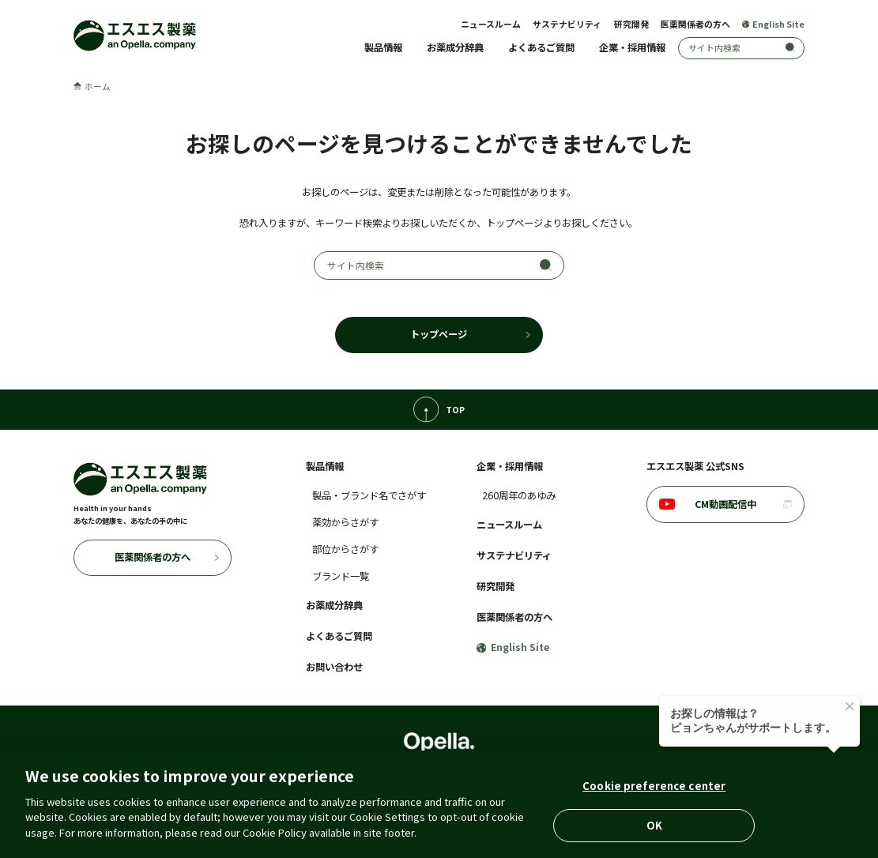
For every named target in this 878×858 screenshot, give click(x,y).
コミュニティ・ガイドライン (573, 791)
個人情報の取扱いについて (256, 791)
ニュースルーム (491, 23)
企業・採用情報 (632, 47)
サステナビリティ (567, 23)
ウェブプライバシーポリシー (704, 791)
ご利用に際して (161, 791)
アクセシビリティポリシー (453, 791)
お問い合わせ (334, 667)
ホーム (92, 86)
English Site (773, 24)
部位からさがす (345, 549)
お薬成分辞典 (455, 47)
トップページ (438, 334)
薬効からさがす (345, 522)
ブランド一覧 (340, 576)
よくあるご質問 (541, 47)
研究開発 (631, 23)
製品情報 (383, 47)
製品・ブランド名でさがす (369, 495)
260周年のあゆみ (519, 495)
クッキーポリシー (355, 791)
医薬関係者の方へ (695, 23)
